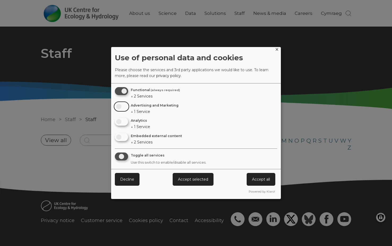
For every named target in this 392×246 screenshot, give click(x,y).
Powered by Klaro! (262, 191)
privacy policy (168, 75)
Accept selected (193, 179)
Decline (127, 179)
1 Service (140, 111)
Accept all (261, 179)
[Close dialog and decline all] (277, 50)
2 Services (142, 96)
